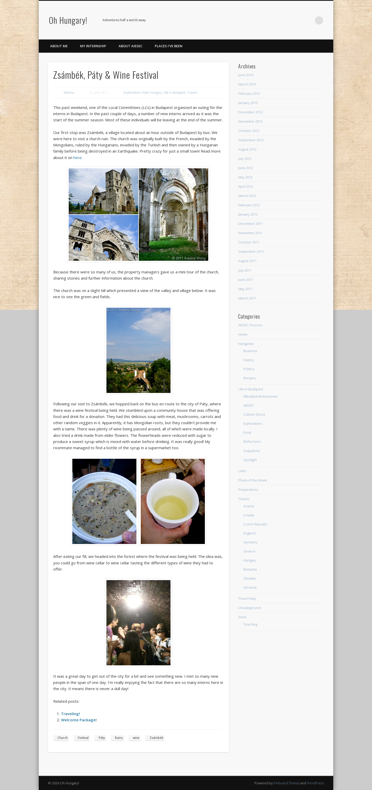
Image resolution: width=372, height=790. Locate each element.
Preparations (248, 489)
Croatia (248, 515)
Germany (250, 542)
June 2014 (245, 75)
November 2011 (250, 233)
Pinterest (277, 20)
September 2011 (251, 251)
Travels (192, 92)
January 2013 (248, 102)
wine (136, 738)
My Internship (93, 46)
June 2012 (245, 167)
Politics (248, 369)
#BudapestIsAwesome (260, 396)
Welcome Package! (79, 719)
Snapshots (251, 450)
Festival (83, 738)
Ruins (119, 738)
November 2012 (250, 121)
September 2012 (251, 140)
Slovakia (249, 578)
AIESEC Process (250, 325)
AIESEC (248, 405)
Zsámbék (156, 738)
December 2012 (250, 112)
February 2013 (249, 93)
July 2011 (244, 270)
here (77, 157)
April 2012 (245, 186)
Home (242, 334)
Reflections (252, 441)
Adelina (69, 92)
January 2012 (248, 214)
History (248, 360)
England (249, 533)
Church (62, 738)
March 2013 (247, 84)
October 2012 (248, 130)
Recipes (249, 378)
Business (250, 351)
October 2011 (248, 242)
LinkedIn (308, 20)
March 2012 (247, 195)
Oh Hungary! (68, 20)
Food (145, 92)
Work (242, 617)
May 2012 (245, 177)
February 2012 (249, 205)
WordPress (315, 783)
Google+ (298, 20)
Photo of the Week (252, 480)
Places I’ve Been (168, 46)
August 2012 (247, 149)
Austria (248, 506)
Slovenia (250, 587)
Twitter (266, 20)
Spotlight (250, 459)
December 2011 (250, 223)
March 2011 (247, 298)
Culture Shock (254, 414)
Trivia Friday (247, 598)
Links (242, 471)
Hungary (156, 92)
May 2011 (245, 289)
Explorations (132, 92)
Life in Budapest (174, 92)
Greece (249, 551)
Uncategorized (249, 607)
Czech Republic (255, 524)
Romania (250, 569)
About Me (59, 46)
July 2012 (244, 158)
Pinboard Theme (286, 783)
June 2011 (245, 279)
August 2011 (247, 260)
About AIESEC (130, 46)
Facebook (255, 20)
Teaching (250, 624)
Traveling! (70, 713)
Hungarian (246, 343)
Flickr (287, 20)
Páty (102, 738)
